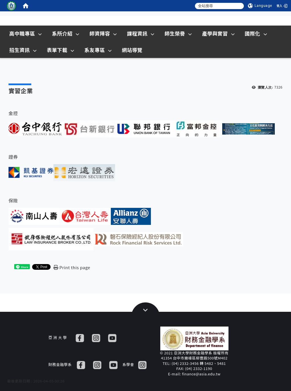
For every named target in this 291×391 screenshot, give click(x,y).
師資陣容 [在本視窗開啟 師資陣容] (103, 33)
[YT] (112, 337)
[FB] (80, 337)
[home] (25, 5)
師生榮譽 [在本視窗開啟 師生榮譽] (178, 33)
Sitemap (277, 27)
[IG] (96, 337)
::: (256, 27)
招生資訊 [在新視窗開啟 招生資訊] (23, 49)
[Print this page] (71, 267)
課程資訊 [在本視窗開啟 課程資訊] (141, 33)
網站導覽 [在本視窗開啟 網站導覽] (132, 49)
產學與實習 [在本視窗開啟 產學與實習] (218, 33)
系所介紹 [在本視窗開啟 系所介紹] (66, 33)
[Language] (260, 5)
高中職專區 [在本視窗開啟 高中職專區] (25, 33)
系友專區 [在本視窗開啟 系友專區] (98, 49)
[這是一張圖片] (11, 5)
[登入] (282, 5)
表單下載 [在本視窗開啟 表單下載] (60, 49)
